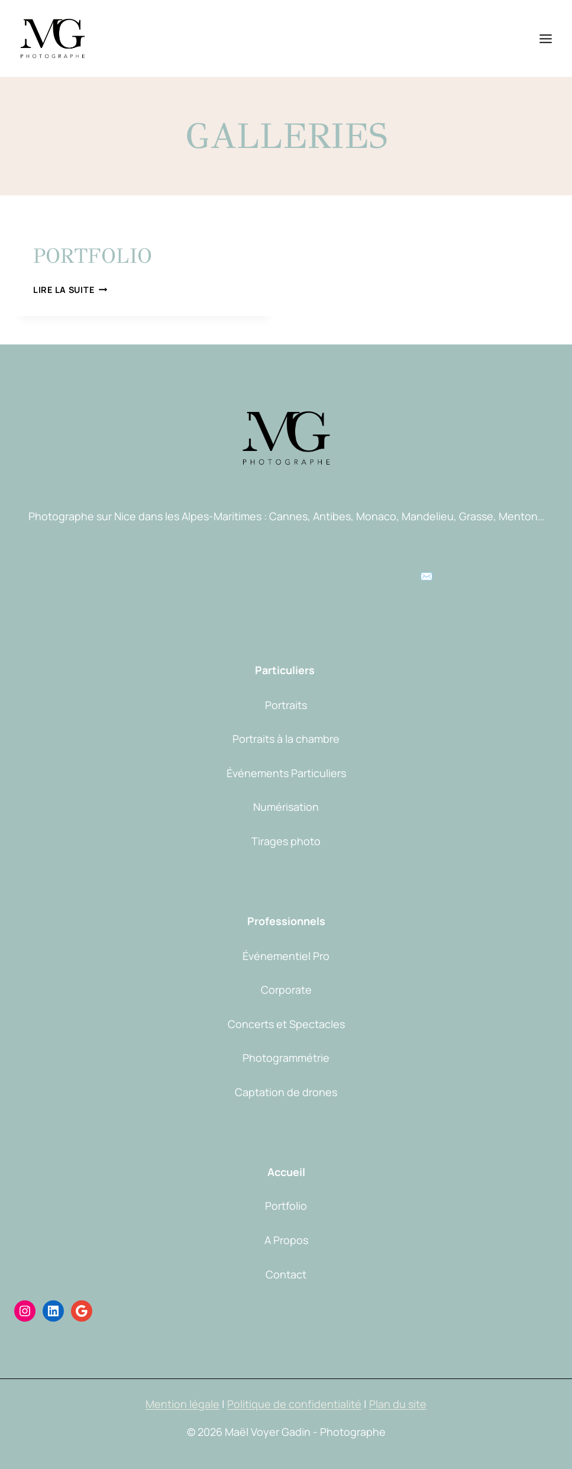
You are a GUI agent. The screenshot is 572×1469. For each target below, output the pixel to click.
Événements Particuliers (286, 773)
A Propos (286, 1240)
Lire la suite (70, 289)
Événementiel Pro (286, 956)
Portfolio (92, 256)
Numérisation (286, 807)
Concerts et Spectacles (286, 1024)
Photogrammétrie (286, 1058)
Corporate (286, 989)
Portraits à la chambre (286, 739)
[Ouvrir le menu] (545, 38)
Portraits (286, 705)
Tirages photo (286, 841)
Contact (286, 1274)
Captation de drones (286, 1092)
